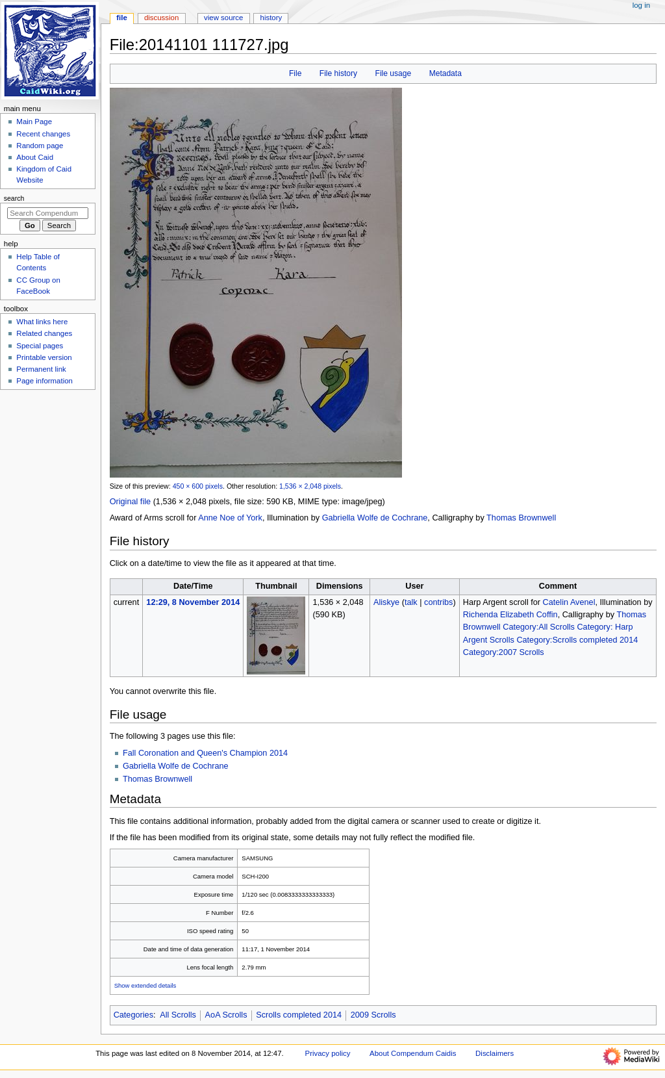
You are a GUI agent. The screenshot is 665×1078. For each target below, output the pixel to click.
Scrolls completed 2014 (299, 1015)
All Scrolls (178, 1015)
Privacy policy (328, 1053)
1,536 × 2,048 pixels (310, 486)
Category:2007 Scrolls (503, 652)
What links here (42, 322)
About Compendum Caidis (413, 1053)
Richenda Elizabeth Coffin (510, 614)
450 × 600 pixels (198, 486)
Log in (641, 5)
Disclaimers (494, 1053)
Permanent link (41, 369)
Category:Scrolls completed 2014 (577, 640)
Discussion (161, 17)
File (295, 73)
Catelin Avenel (569, 602)
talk (411, 602)
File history (338, 73)
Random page (39, 145)
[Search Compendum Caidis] (47, 213)
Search (14, 198)
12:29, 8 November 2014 (193, 602)
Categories (133, 1015)
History (271, 17)
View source (223, 17)
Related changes (44, 333)
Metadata (445, 73)
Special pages (39, 346)
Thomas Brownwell (521, 517)
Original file (130, 501)
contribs (438, 602)
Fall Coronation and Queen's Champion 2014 (205, 753)
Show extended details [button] (145, 985)
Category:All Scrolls (539, 627)
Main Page (34, 121)
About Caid (34, 157)
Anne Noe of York (230, 517)
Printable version (43, 357)
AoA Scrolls (226, 1015)
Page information (44, 381)
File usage (393, 73)
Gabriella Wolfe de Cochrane (375, 517)
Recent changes (43, 134)
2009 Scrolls (373, 1015)
